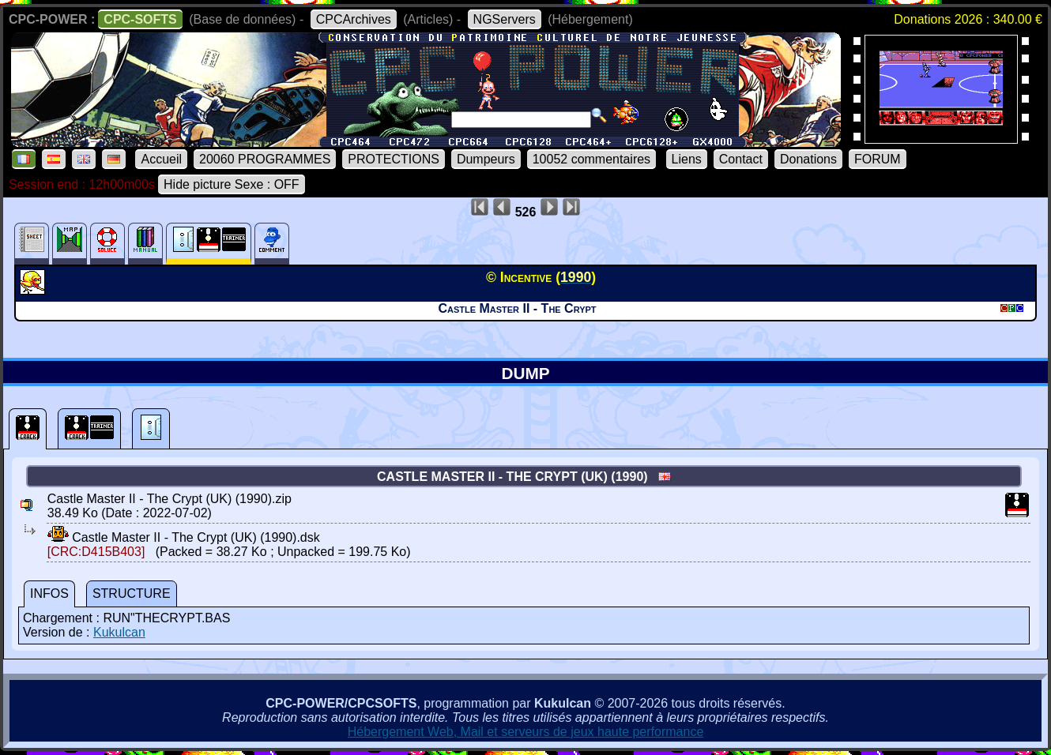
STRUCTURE (131, 593)
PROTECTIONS (393, 159)
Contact (741, 159)
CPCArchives (353, 19)
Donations (808, 159)
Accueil (161, 159)
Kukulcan (119, 632)
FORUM (877, 159)
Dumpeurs (486, 159)
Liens (687, 159)
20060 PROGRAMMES (264, 159)
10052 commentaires (591, 159)
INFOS (49, 593)
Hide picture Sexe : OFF (231, 184)
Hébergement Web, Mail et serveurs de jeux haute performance (526, 731)
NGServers (504, 19)
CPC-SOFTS (140, 19)
